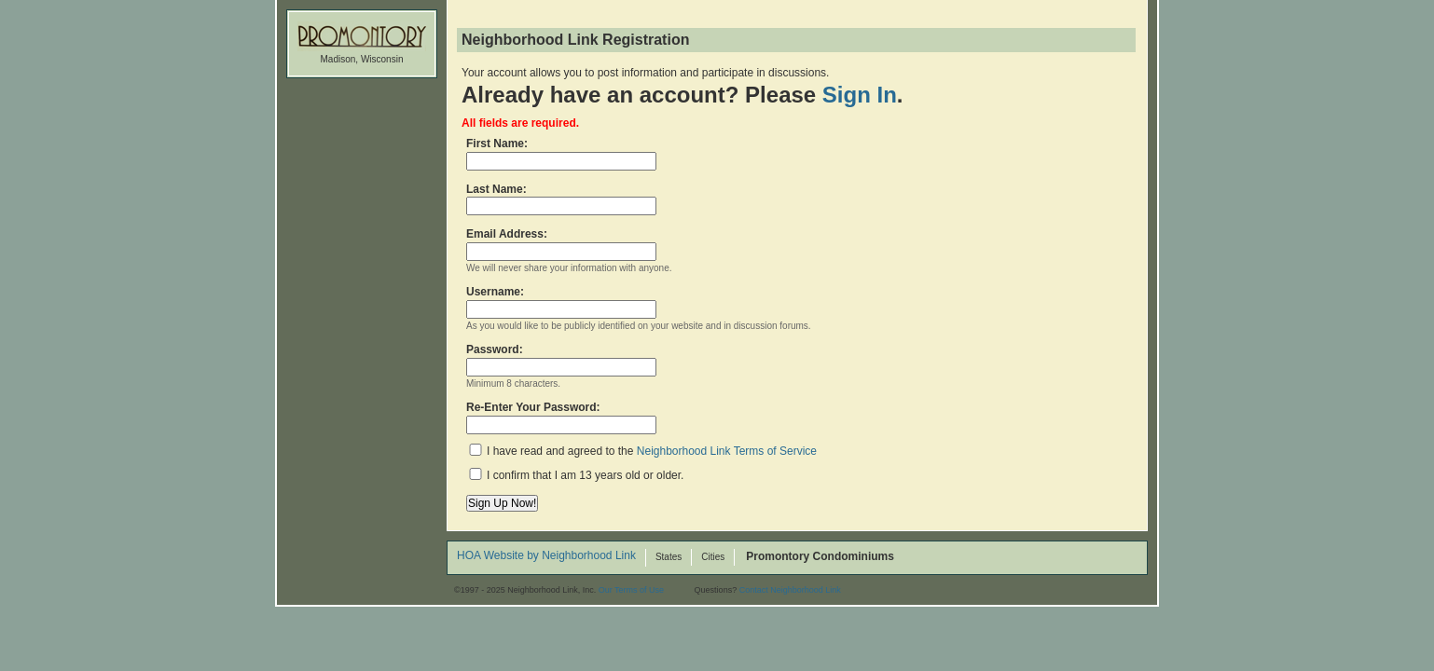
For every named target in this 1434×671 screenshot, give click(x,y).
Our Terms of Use (631, 590)
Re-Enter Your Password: (561, 417)
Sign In (859, 94)
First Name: (561, 154)
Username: (561, 302)
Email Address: (561, 244)
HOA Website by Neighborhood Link (546, 556)
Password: (561, 360)
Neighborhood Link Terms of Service (727, 451)
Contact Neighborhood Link (790, 590)
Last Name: (561, 199)
